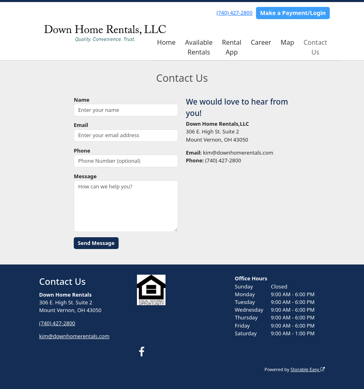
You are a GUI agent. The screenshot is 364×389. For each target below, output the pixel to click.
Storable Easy (308, 369)
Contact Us (315, 47)
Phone (82, 150)
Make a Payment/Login (293, 13)
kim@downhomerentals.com (74, 336)
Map (287, 42)
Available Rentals (199, 47)
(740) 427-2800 (234, 12)
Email (81, 125)
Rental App (231, 47)
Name (81, 99)
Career (261, 42)
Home (166, 42)
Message (85, 176)
